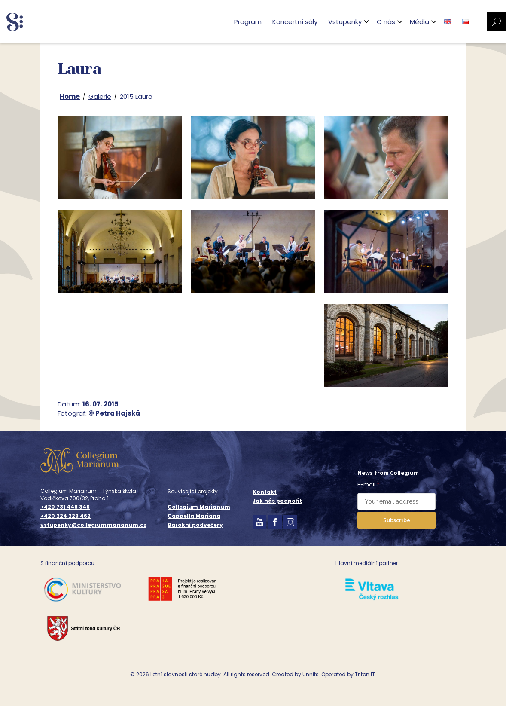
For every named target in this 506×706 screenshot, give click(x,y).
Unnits (310, 674)
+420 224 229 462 (65, 516)
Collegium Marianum (199, 506)
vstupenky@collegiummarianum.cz (93, 525)
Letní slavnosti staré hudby (185, 674)
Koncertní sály (294, 21)
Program (248, 21)
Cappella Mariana (194, 516)
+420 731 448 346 (65, 507)
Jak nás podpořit (277, 500)
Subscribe (396, 520)
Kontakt (265, 491)
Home (70, 96)
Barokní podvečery (195, 525)
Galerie (99, 96)
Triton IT (365, 674)
